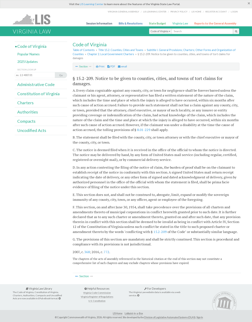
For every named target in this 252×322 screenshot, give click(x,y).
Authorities (27, 112)
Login (234, 11)
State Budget (157, 23)
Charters (25, 102)
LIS (34, 19)
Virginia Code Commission (97, 292)
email (122, 66)
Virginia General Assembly (123, 11)
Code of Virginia (160, 31)
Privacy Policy (179, 11)
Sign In (199, 317)
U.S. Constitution (97, 300)
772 (106, 252)
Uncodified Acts (31, 130)
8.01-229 (143, 129)
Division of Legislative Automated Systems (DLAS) (169, 317)
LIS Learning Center (91, 4)
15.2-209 (160, 231)
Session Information (99, 23)
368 (87, 252)
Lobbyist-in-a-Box (134, 313)
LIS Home (117, 313)
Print (100, 66)
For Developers (155, 288)
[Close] (248, 3)
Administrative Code (36, 84)
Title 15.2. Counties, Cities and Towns (120, 50)
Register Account (216, 11)
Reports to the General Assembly (215, 23)
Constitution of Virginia (38, 93)
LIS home (196, 11)
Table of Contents (84, 50)
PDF (111, 66)
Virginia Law (180, 23)
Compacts (26, 121)
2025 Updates (27, 61)
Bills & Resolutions (131, 23)
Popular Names (28, 54)
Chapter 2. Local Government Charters (110, 54)
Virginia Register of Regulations (97, 296)
